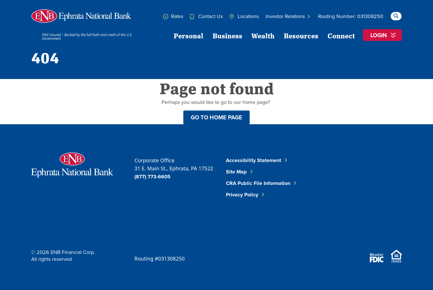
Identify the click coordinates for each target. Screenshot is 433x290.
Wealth (263, 35)
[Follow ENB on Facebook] (348, 170)
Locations (244, 16)
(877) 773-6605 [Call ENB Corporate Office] (152, 176)
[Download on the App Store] (357, 233)
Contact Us (206, 16)
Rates (173, 16)
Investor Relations (288, 16)
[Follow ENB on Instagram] (353, 199)
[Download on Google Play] (387, 233)
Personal (188, 35)
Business (227, 35)
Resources (301, 35)
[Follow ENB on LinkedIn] (382, 170)
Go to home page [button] (216, 117)
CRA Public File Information (258, 183)
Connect (341, 35)
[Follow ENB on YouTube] (387, 199)
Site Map (236, 171)
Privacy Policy (242, 194)
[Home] (81, 16)
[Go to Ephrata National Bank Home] (72, 164)
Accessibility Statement (253, 160)
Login (378, 35)
